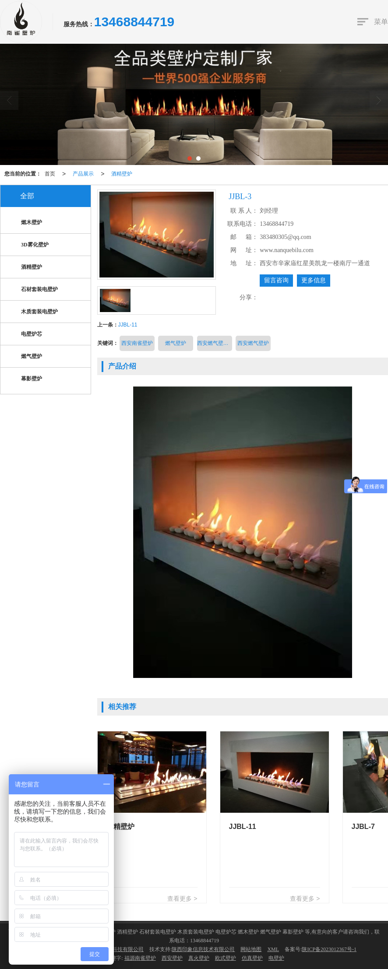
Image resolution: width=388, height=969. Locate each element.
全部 (27, 196)
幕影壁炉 (24, 379)
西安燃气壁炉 (253, 343)
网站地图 (250, 949)
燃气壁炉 (175, 343)
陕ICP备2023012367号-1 (329, 949)
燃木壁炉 (24, 223)
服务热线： (78, 24)
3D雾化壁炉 (28, 245)
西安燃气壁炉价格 (214, 343)
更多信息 (313, 280)
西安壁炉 (172, 958)
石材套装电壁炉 (32, 290)
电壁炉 (276, 958)
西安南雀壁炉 (137, 343)
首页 (50, 174)
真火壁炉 (198, 958)
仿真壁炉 (252, 958)
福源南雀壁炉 (140, 958)
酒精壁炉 (121, 174)
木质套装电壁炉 (32, 312)
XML (273, 949)
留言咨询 (276, 280)
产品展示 (83, 174)
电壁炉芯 (24, 334)
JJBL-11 (128, 325)
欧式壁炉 (225, 958)
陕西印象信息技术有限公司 (203, 949)
